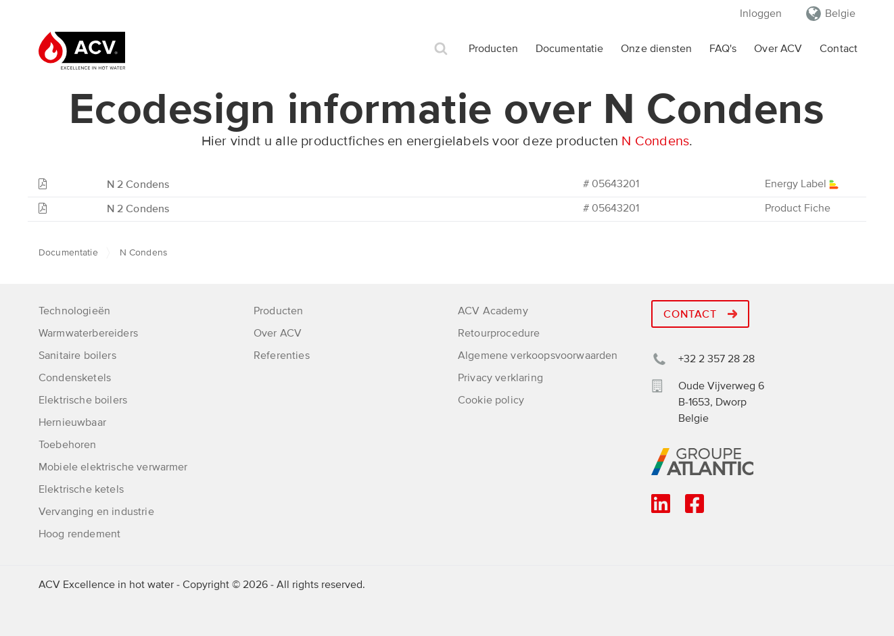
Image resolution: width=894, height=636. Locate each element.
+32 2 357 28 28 (716, 359)
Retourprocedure (499, 333)
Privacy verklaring (500, 378)
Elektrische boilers (83, 400)
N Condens (655, 141)
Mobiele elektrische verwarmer (113, 467)
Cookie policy (491, 400)
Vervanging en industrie (96, 511)
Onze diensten (656, 48)
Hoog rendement (79, 534)
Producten (493, 48)
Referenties (282, 355)
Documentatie (570, 48)
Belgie (840, 13)
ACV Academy (493, 311)
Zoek (441, 49)
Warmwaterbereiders (88, 333)
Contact (838, 48)
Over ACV (778, 48)
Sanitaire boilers (77, 355)
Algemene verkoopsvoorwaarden (537, 355)
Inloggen (761, 13)
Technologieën (74, 311)
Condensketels (75, 378)
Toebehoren (68, 444)
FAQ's (723, 48)
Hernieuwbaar (72, 422)
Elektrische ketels (81, 489)
